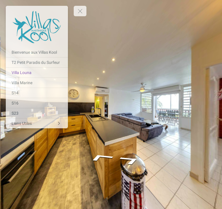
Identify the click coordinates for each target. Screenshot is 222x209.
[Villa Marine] (37, 83)
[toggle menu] (80, 11)
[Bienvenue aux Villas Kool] (37, 52)
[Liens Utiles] (37, 123)
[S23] (37, 113)
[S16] (37, 103)
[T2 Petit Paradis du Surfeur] (37, 62)
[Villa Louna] (37, 73)
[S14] (37, 93)
